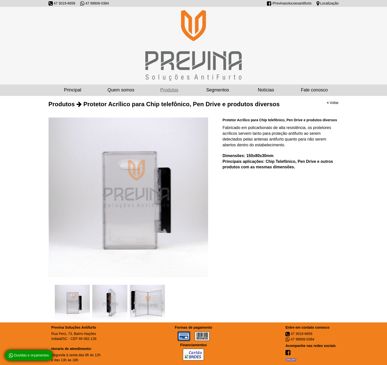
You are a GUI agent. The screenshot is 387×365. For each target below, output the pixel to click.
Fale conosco (314, 89)
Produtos (169, 89)
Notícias (266, 89)
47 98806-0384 (94, 3)
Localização (327, 3)
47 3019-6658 (62, 3)
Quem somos (121, 89)
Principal (72, 89)
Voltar (333, 103)
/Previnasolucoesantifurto (289, 3)
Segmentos (217, 89)
